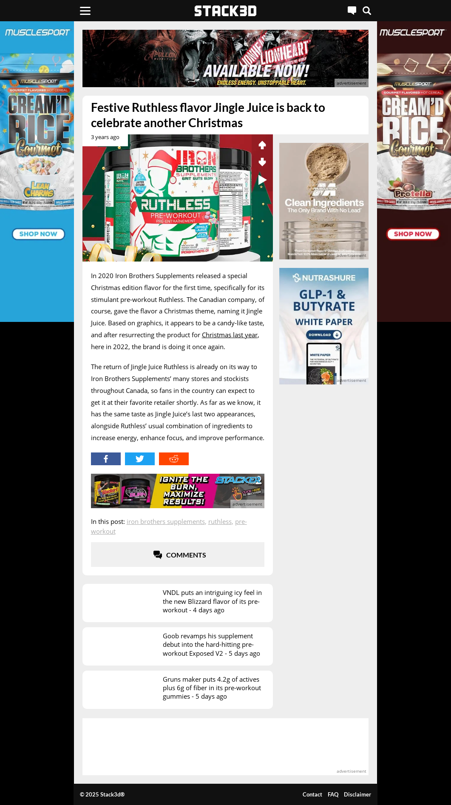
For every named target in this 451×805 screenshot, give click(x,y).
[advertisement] (225, 58)
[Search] (367, 10)
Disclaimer (357, 794)
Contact (312, 794)
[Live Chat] (352, 10)
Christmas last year (230, 334)
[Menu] (85, 10)
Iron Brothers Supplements (166, 521)
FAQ (333, 794)
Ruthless (220, 521)
